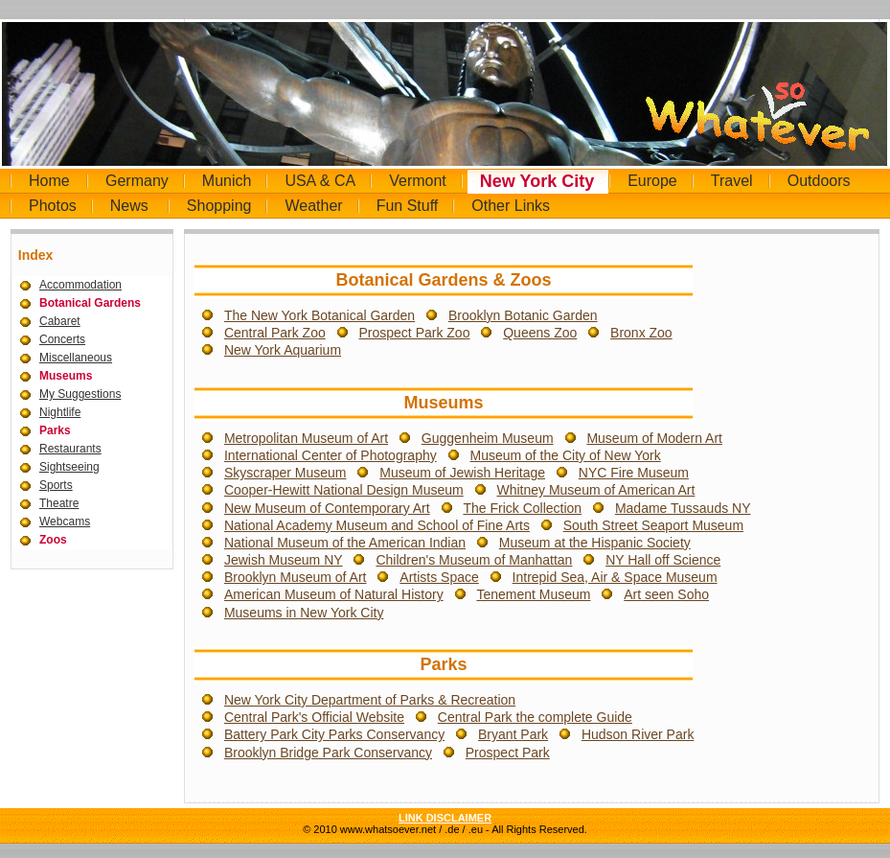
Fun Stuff (408, 205)
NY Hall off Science (662, 560)
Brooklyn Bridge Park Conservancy (328, 752)
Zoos (53, 539)
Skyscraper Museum (285, 472)
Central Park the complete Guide (535, 717)
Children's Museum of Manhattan (474, 560)
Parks (55, 430)
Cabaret (59, 321)
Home (49, 181)
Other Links (510, 205)
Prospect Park (508, 752)
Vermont (417, 181)
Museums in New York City (304, 612)
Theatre (59, 503)
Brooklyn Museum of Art (295, 577)
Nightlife (59, 412)
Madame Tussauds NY (683, 508)
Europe (652, 181)
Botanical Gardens (90, 303)
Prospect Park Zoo (414, 332)
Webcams (64, 521)
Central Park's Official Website (314, 717)
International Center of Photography (330, 455)
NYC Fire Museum (634, 472)
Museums (65, 376)
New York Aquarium (282, 350)
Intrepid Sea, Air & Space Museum (615, 577)
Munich (227, 181)
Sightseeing (69, 467)
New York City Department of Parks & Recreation (369, 699)
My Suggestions (80, 394)
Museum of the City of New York (564, 455)
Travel (732, 181)
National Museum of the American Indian (345, 542)
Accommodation (80, 284)
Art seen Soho (666, 594)
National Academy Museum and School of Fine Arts (377, 525)
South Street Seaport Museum (653, 525)
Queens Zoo (540, 332)
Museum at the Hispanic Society (595, 542)
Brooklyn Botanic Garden (523, 315)
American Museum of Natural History (334, 594)
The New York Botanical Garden (319, 315)
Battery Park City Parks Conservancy (334, 734)
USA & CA (320, 181)
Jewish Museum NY (283, 560)
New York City (537, 181)
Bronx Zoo (641, 332)
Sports (56, 485)
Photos (53, 205)
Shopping (219, 205)
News (129, 205)
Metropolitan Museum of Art (306, 438)
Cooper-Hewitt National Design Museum (344, 490)
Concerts (62, 339)
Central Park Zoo (275, 332)
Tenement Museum (533, 594)
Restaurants (70, 448)
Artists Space (438, 577)
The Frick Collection (522, 508)
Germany (137, 181)
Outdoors (819, 181)
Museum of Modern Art (654, 438)
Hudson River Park (638, 734)
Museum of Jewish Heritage (462, 472)
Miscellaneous (75, 357)
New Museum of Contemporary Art (327, 508)
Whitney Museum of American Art (595, 490)
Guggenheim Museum (488, 438)
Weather (313, 205)
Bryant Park (513, 734)
